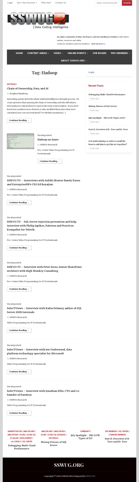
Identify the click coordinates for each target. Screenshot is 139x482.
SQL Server (27, 441)
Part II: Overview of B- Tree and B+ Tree (108, 129)
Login (10, 2)
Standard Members (117, 435)
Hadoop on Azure (48, 139)
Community (85, 431)
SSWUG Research (48, 144)
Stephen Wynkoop (19, 93)
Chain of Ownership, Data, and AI (27, 88)
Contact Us (60, 2)
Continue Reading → (19, 120)
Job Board (99, 53)
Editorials (12, 84)
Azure (22, 435)
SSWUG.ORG (69, 464)
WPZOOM (90, 476)
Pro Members (119, 53)
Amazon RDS (12, 435)
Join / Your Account (26, 2)
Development (26, 438)
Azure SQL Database (56, 435)
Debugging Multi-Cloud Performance (107, 94)
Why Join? (46, 2)
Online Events (77, 53)
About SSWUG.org (73, 60)
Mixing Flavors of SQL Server (103, 106)
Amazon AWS (29, 431)
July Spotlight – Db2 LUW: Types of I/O (107, 118)
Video (57, 53)
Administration (15, 431)
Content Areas (37, 53)
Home (19, 53)
